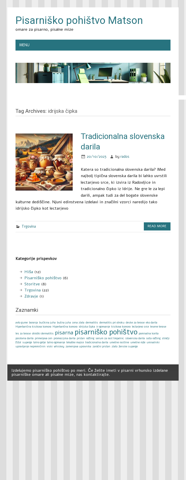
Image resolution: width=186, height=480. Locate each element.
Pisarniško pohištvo (42, 278)
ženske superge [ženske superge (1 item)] (128, 346)
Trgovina (29, 226)
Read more (157, 226)
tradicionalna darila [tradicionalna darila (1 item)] (96, 342)
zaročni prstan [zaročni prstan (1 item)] (101, 346)
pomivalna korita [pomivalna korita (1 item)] (149, 333)
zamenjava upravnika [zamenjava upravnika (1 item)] (78, 346)
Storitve (32, 284)
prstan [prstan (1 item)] (81, 338)
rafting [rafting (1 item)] (90, 338)
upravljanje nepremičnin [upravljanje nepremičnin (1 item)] (30, 346)
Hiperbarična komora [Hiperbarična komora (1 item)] (65, 327)
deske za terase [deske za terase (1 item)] (135, 322)
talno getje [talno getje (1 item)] (39, 342)
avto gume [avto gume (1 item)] (22, 322)
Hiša (28, 272)
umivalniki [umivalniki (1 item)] (153, 342)
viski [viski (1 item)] (50, 346)
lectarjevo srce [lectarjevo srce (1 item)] (140, 327)
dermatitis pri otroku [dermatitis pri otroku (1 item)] (112, 322)
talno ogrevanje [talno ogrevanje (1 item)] (56, 342)
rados (124, 156)
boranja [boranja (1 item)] (33, 322)
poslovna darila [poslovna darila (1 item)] (25, 338)
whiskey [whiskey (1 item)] (59, 346)
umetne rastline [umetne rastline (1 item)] (119, 342)
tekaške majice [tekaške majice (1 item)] (75, 342)
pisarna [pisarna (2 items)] (64, 332)
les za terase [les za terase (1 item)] (23, 333)
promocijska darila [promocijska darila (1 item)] (64, 338)
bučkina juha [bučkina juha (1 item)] (47, 322)
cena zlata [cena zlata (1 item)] (78, 322)
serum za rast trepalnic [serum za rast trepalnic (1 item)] (110, 338)
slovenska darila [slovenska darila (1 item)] (135, 338)
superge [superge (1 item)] (27, 342)
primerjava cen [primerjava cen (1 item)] (43, 338)
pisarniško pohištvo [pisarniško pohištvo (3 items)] (106, 332)
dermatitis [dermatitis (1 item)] (92, 322)
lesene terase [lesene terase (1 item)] (158, 327)
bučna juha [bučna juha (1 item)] (64, 322)
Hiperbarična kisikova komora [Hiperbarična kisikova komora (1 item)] (33, 327)
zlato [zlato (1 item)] (114, 346)
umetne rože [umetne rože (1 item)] (137, 342)
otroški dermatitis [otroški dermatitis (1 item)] (42, 333)
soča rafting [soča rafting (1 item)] (153, 338)
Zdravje (31, 296)
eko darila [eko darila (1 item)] (151, 322)
